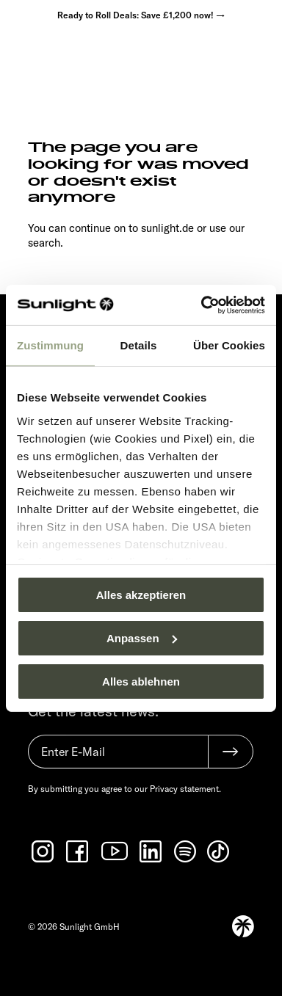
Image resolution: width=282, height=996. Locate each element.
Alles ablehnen (141, 681)
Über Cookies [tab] (229, 345)
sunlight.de (167, 228)
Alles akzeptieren (141, 595)
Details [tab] (138, 345)
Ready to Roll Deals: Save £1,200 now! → (141, 15)
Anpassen (141, 638)
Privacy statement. (185, 788)
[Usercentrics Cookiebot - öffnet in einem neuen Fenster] (202, 304)
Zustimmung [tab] (50, 345)
